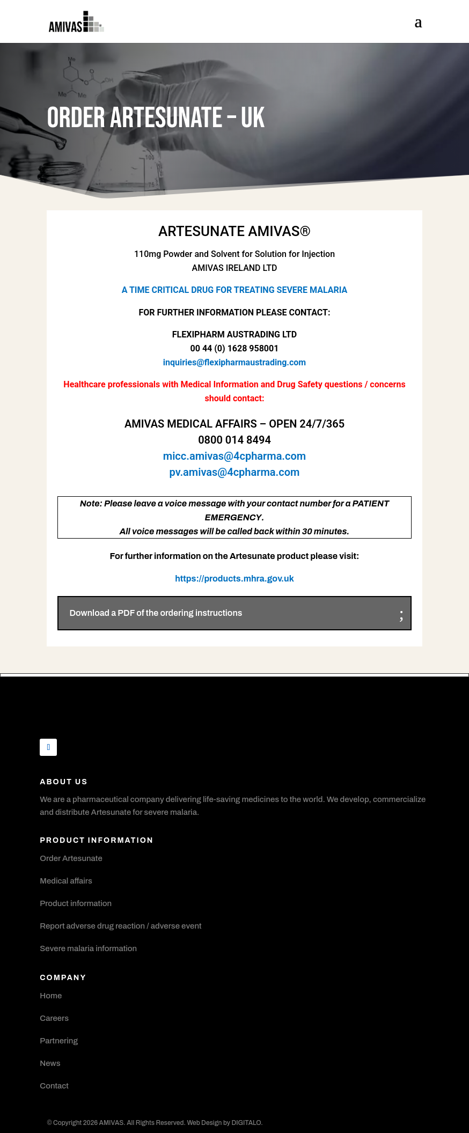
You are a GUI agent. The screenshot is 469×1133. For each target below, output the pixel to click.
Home (51, 995)
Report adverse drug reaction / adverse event (120, 926)
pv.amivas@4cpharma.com (235, 472)
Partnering (59, 1040)
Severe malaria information (88, 948)
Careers (54, 1018)
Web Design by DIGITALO (224, 1123)
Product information (76, 903)
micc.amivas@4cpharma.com (234, 456)
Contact (54, 1086)
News (50, 1063)
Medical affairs (66, 881)
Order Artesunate (71, 858)
